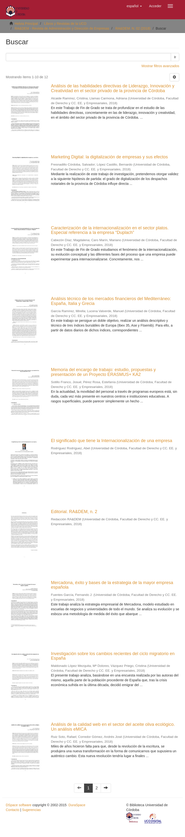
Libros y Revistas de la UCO (65, 24)
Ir (175, 57)
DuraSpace (76, 805)
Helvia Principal (26, 24)
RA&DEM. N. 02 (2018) (133, 28)
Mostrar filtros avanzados (160, 66)
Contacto (12, 810)
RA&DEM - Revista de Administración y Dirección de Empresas (62, 28)
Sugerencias (31, 810)
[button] (134, 6)
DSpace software (19, 805)
